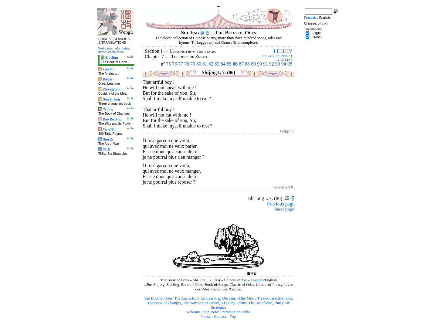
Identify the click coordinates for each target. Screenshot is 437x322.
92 (271, 63)
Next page (284, 209)
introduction (231, 312)
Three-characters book (274, 298)
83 (217, 63)
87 (241, 63)
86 (235, 63)
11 (290, 56)
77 (180, 63)
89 (253, 63)
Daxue (108, 79)
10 (286, 56)
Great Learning (208, 298)
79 (192, 63)
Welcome (193, 312)
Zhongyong (111, 89)
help (206, 312)
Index (205, 316)
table (246, 312)
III (283, 51)
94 (283, 63)
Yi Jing (108, 109)
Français (257, 280)
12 (277, 59)
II (278, 51)
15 (290, 59)
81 (204, 63)
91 (265, 63)
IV (289, 51)
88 (247, 63)
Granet (317, 37)
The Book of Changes (164, 303)
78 (186, 63)
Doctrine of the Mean (239, 298)
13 (282, 59)
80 (198, 63)
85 (229, 63)
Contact (220, 316)
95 (289, 63)
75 (168, 63)
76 (174, 63)
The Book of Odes (158, 298)
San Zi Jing (111, 99)
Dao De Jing (112, 119)
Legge (316, 33)
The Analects (184, 298)
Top (233, 316)
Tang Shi (109, 129)
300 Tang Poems (234, 303)
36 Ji (106, 149)
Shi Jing (111, 57)
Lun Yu (108, 69)
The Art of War (260, 303)
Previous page (280, 203)
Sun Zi (108, 139)
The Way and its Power (201, 303)
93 (277, 63)
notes (215, 312)
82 (210, 63)
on (245, 280)
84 (223, 63)
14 (286, 59)
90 (259, 63)
